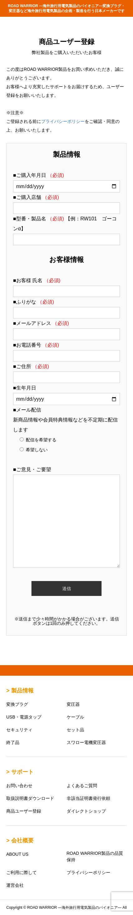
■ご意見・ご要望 (32, 469)
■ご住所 (31, 366)
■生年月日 (24, 387)
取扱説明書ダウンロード (30, 798)
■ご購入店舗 (36, 197)
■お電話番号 (36, 345)
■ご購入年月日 (38, 175)
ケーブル (75, 716)
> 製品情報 (20, 690)
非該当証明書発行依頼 (88, 798)
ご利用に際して (21, 872)
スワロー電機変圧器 (86, 742)
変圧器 (73, 704)
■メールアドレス (41, 323)
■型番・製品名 (39, 218)
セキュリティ (19, 729)
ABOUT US (17, 854)
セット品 (75, 729)
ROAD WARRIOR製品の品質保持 (95, 856)
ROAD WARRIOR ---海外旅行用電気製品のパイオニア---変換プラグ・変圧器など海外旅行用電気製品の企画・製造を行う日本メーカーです (66, 8)
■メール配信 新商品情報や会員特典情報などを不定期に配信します (65, 419)
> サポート (20, 772)
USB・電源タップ (23, 716)
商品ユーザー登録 (23, 811)
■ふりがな (33, 301)
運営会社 (15, 885)
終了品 (12, 742)
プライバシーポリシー (63, 121)
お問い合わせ (19, 785)
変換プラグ (17, 704)
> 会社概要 (20, 840)
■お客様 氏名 (36, 280)
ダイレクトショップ (86, 811)
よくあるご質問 (82, 785)
